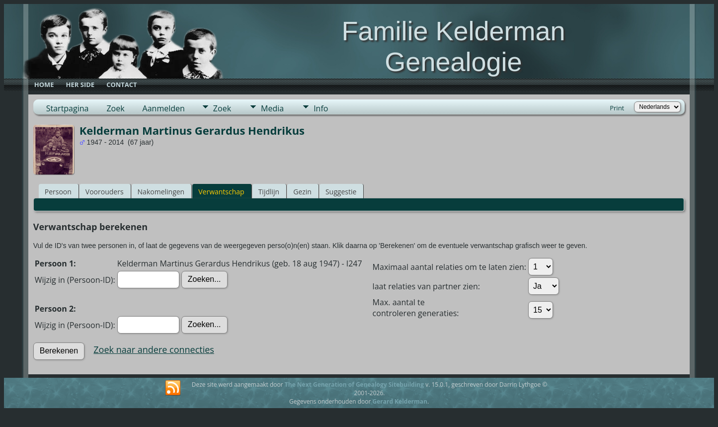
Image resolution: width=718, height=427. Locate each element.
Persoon (58, 191)
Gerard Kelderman (399, 401)
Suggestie (340, 191)
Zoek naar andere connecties (153, 349)
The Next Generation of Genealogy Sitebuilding (354, 384)
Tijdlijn (269, 191)
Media (272, 108)
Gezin (302, 191)
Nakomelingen (161, 191)
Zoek (115, 108)
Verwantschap (221, 191)
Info (321, 108)
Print (617, 107)
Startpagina (67, 108)
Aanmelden (164, 108)
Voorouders (104, 191)
